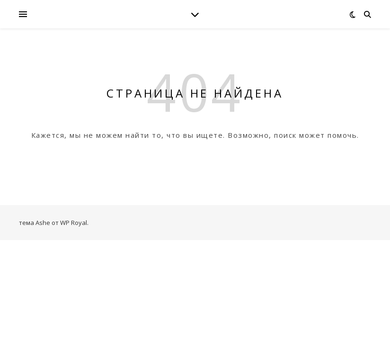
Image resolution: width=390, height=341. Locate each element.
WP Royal (73, 222)
